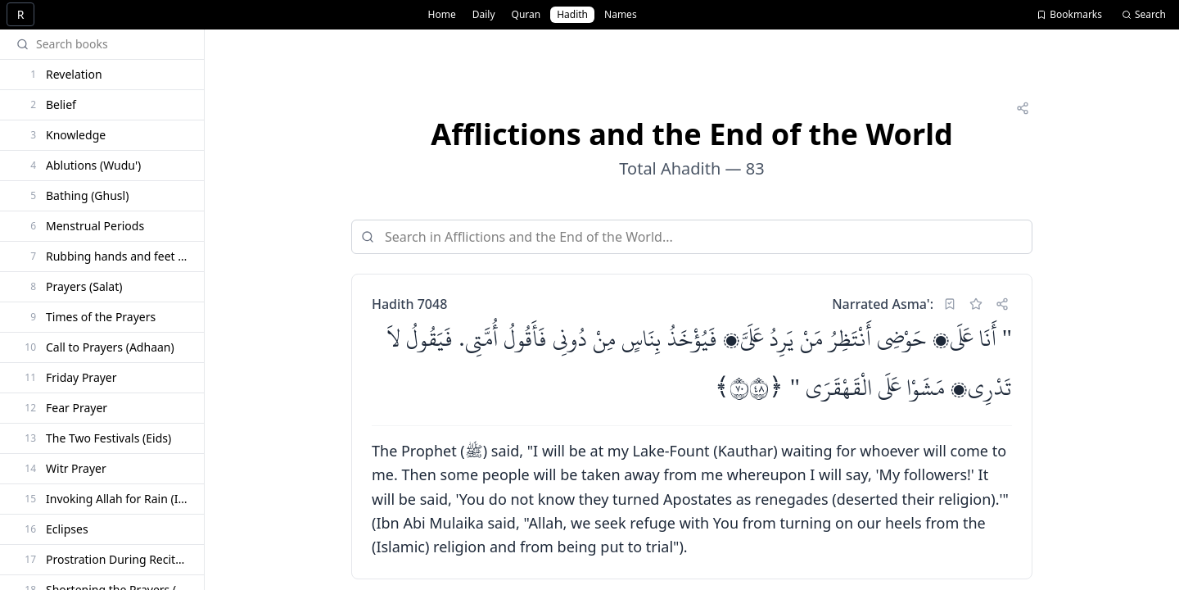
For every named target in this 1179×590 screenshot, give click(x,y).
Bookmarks (1069, 14)
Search (1144, 14)
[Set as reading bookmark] (950, 304)
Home (442, 14)
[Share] (1022, 108)
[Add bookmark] (976, 304)
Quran (526, 14)
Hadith (572, 14)
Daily (483, 14)
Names (620, 14)
